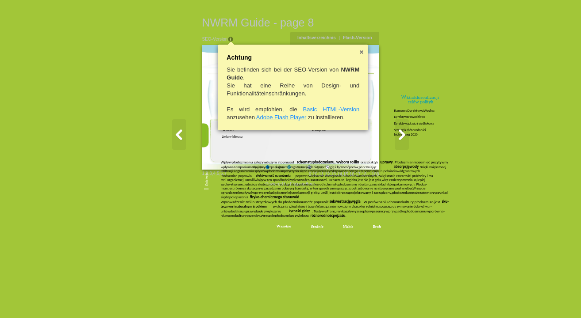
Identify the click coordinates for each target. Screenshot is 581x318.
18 (407, 234)
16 (394, 234)
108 (418, 234)
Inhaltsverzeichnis (360, 37)
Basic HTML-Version (288, 109)
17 (401, 234)
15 (388, 234)
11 (364, 234)
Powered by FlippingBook (290, 244)
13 (376, 234)
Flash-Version (400, 37)
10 (358, 234)
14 (382, 234)
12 (370, 234)
